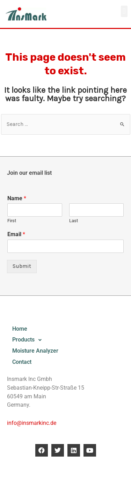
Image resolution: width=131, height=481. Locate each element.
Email (16, 234)
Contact (21, 362)
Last (73, 220)
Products (28, 340)
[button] (124, 11)
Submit (22, 266)
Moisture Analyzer (35, 351)
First (11, 220)
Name (16, 198)
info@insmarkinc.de (31, 423)
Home (19, 329)
